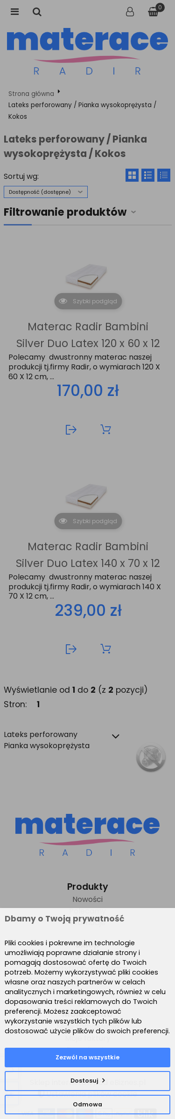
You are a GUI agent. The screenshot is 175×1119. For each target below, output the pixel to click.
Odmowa (87, 1104)
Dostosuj (84, 1081)
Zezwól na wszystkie (87, 1057)
